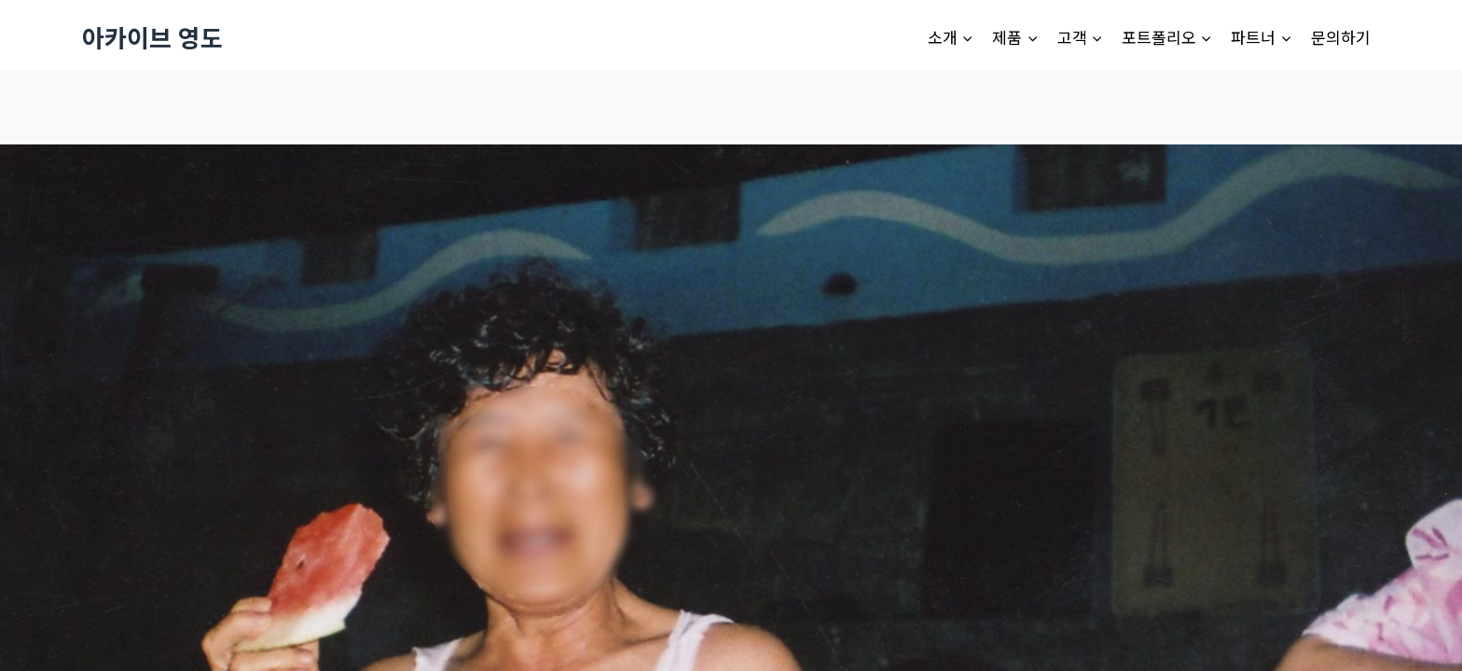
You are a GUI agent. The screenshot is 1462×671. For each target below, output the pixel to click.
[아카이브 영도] (152, 36)
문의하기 (1341, 36)
